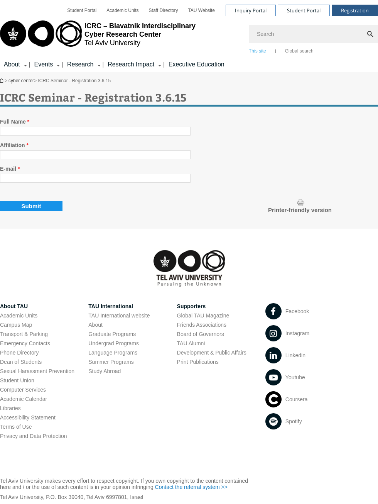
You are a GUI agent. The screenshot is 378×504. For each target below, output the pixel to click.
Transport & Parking (24, 334)
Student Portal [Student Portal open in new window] (81, 10)
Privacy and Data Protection (33, 436)
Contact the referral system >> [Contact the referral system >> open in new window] (191, 487)
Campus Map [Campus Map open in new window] (16, 325)
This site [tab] (257, 51)
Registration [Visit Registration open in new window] (355, 10)
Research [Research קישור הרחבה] (80, 64)
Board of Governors (200, 334)
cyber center (21, 80)
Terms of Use (16, 427)
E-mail (10, 169)
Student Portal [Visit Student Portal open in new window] (304, 10)
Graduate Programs (112, 334)
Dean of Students (21, 362)
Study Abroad (104, 371)
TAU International (110, 306)
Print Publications (198, 362)
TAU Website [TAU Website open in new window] (201, 10)
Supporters (191, 306)
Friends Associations (201, 325)
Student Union (17, 380)
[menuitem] (81, 10)
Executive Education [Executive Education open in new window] (196, 64)
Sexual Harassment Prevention (37, 371)
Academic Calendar (23, 399)
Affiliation (14, 145)
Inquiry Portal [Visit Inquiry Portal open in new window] (251, 10)
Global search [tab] (299, 51)
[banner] (189, 36)
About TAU (14, 306)
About (95, 325)
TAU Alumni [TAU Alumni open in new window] (191, 343)
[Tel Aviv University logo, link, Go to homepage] (98, 37)
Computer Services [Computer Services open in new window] (23, 390)
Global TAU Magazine (203, 315)
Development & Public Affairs (211, 353)
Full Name (14, 122)
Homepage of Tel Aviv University (2, 80)
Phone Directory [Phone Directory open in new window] (19, 353)
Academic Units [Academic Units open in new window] (122, 10)
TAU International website (119, 315)
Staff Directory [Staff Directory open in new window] (163, 10)
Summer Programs (110, 362)
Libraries (10, 408)
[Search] (313, 34)
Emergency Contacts (25, 343)
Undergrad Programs (113, 343)
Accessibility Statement (28, 417)
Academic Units (18, 315)
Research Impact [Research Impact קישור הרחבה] (131, 64)
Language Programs (112, 353)
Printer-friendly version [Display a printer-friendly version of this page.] (300, 210)
